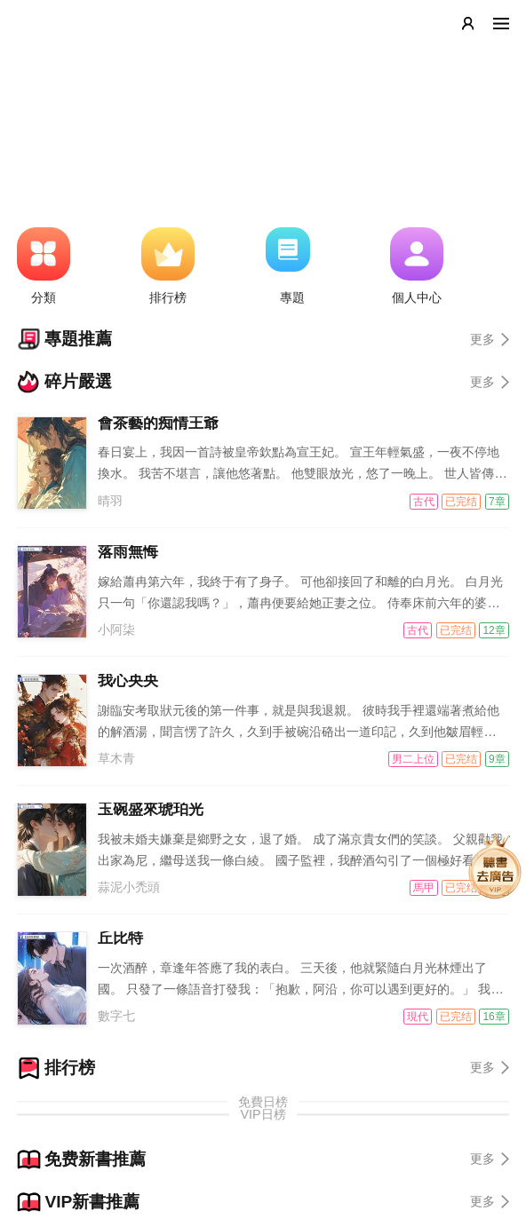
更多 (489, 339)
